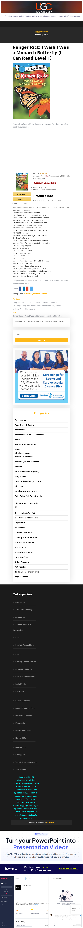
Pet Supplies (20, 567)
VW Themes (50, 822)
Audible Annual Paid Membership (26, 212)
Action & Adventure (24, 457)
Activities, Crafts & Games (35, 294)
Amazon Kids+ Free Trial (22, 263)
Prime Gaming (18, 258)
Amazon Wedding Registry (24, 248)
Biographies (20, 476)
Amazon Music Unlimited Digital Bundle (29, 273)
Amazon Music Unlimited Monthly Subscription (32, 271)
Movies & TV (20, 547)
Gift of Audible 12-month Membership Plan (30, 215)
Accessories (20, 420)
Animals (18, 466)
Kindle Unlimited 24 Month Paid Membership (31, 217)
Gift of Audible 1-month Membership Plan (29, 228)
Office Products (22, 562)
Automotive (20, 430)
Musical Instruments (24, 552)
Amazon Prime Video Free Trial (25, 276)
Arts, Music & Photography (27, 471)
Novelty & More (21, 557)
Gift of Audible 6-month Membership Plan (30, 225)
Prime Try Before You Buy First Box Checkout (31, 268)
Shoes (18, 507)
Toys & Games (21, 577)
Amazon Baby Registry (22, 245)
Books (17, 449)
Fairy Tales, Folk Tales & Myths (28, 496)
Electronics (20, 527)
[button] (41, 42)
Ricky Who (41, 31)
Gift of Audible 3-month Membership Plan (30, 223)
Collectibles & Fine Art (25, 513)
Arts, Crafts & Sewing (24, 425)
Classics (19, 486)
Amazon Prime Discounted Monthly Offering (31, 261)
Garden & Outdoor (23, 532)
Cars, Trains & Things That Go (28, 481)
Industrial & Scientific (24, 542)
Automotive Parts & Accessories (29, 435)
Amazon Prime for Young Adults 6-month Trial (31, 243)
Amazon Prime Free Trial (22, 251)
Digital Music (21, 523)
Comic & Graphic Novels (26, 491)
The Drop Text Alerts (21, 238)
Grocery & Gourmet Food (26, 537)
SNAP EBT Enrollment (21, 233)
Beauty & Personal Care (26, 444)
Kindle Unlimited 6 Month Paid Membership (30, 240)
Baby (17, 439)
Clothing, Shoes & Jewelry (26, 503)
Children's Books (22, 453)
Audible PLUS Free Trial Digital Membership (30, 235)
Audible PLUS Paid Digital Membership (28, 220)
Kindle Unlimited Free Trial (23, 253)
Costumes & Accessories (26, 518)
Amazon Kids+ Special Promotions (27, 266)
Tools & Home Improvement (27, 572)
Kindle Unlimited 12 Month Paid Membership (30, 230)
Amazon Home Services (23, 256)
